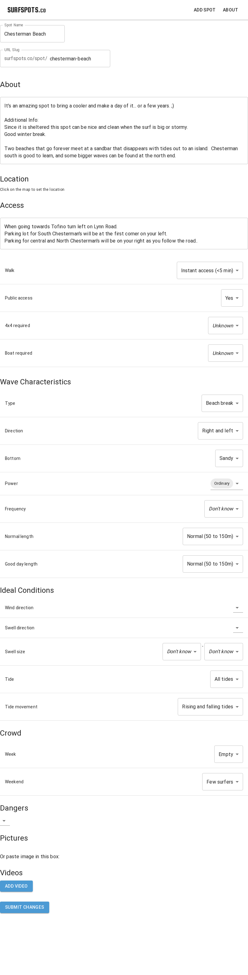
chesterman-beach (78, 58)
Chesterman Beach (32, 33)
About (230, 10)
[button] (225, 325)
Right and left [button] (217, 431)
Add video (16, 886)
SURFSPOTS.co (26, 10)
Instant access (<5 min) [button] (207, 270)
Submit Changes (24, 907)
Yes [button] (229, 298)
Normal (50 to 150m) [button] (210, 536)
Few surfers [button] (220, 782)
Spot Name (13, 25)
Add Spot (204, 10)
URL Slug (12, 50)
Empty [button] (226, 754)
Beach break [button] (219, 403)
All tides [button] (224, 679)
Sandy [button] (226, 458)
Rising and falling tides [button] (207, 707)
